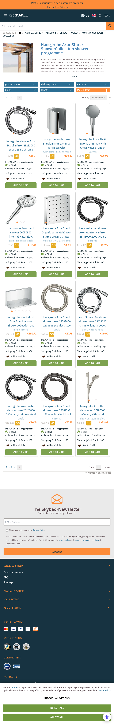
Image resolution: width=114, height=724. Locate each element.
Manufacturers (33, 33)
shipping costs (27, 162)
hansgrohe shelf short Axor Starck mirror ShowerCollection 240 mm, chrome (20, 323)
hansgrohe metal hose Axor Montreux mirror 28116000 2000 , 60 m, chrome (92, 234)
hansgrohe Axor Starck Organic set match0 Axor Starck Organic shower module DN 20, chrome (57, 234)
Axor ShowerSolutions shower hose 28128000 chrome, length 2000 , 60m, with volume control (92, 325)
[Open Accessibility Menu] (107, 717)
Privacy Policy (38, 530)
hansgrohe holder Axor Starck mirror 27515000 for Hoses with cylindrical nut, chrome (57, 146)
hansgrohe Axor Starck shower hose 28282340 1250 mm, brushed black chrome (56, 412)
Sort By (85, 97)
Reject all (57, 708)
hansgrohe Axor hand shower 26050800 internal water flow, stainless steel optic (21, 234)
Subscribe (57, 551)
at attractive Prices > (57, 7)
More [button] (74, 76)
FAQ (6, 577)
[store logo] (19, 15)
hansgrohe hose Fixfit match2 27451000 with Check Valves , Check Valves (92, 146)
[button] (5, 15)
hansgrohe (51, 33)
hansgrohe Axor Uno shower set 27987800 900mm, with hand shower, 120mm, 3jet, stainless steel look (92, 414)
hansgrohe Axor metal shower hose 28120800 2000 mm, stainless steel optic (21, 412)
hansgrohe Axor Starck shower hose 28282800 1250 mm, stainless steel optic (56, 323)
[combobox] (53, 26)
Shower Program (69, 33)
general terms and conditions (86, 540)
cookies (14, 687)
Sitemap (8, 582)
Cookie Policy (104, 690)
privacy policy (64, 540)
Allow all (57, 717)
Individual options (57, 698)
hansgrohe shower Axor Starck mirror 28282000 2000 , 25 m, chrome (20, 146)
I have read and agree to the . (27, 530)
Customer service (13, 572)
